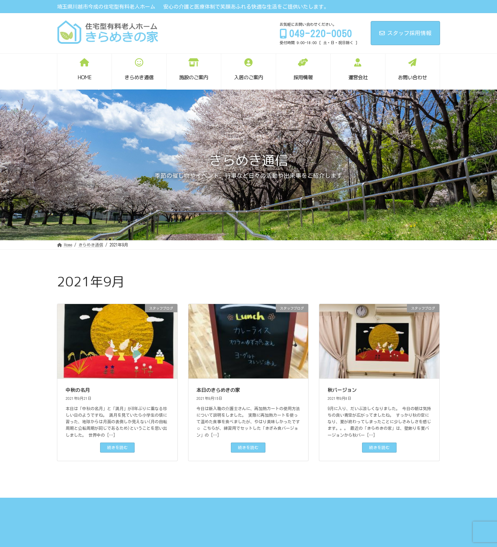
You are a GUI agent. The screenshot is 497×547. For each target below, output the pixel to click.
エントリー (252, 508)
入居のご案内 (182, 508)
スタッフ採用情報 (405, 33)
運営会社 (285, 508)
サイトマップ (417, 508)
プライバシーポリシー (369, 508)
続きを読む (117, 447)
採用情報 (218, 508)
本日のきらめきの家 (218, 390)
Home (72, 508)
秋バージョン (342, 390)
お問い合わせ (321, 508)
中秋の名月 (78, 390)
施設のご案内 (143, 508)
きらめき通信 (103, 508)
